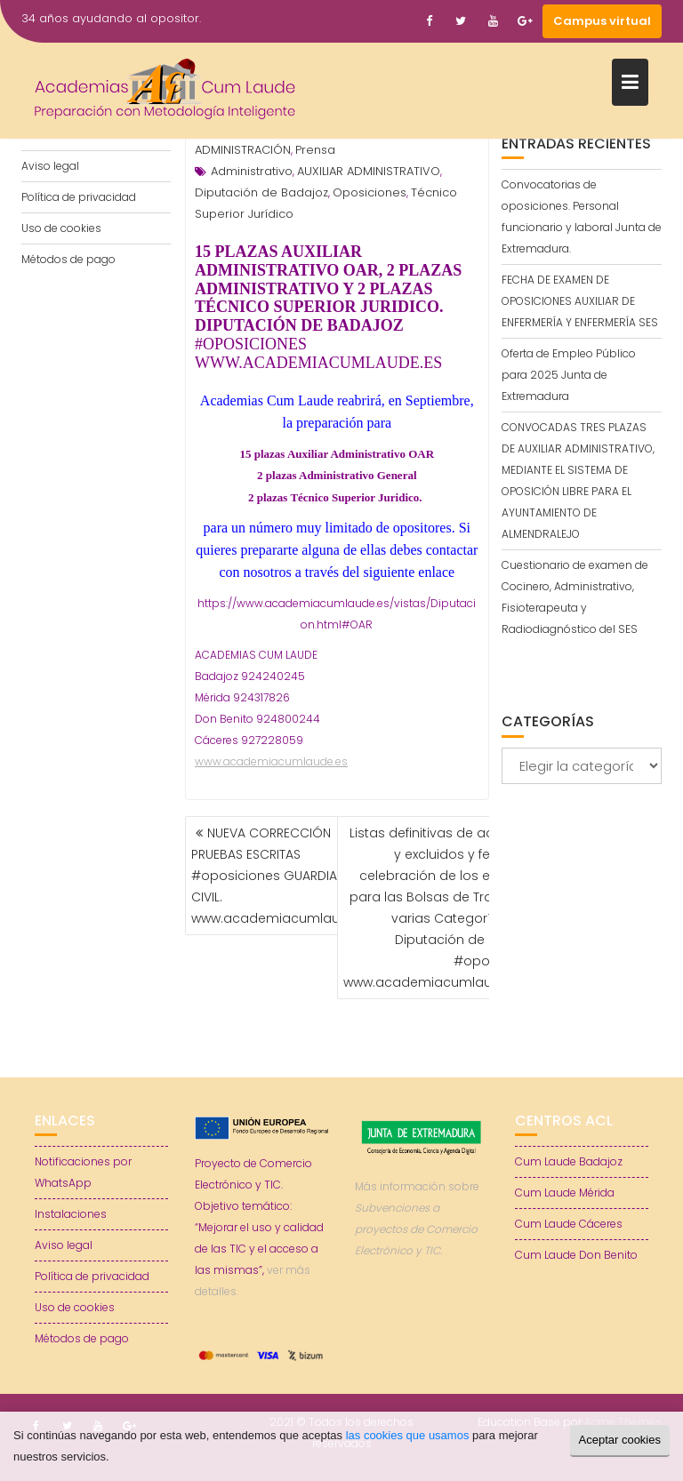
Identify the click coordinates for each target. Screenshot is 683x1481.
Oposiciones (369, 192)
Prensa (315, 149)
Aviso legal (50, 165)
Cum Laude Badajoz (569, 1161)
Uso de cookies (61, 228)
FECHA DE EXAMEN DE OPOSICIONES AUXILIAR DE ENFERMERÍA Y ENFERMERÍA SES (580, 301)
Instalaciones (71, 1213)
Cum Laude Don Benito (576, 1254)
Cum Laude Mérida (565, 1192)
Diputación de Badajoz (261, 192)
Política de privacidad (78, 196)
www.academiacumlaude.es (271, 761)
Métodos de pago (68, 259)
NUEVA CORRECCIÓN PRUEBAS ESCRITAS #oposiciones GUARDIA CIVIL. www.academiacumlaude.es (282, 875)
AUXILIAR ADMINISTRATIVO (368, 171)
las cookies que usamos (408, 1435)
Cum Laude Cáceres (569, 1223)
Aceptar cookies (620, 1439)
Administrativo (252, 171)
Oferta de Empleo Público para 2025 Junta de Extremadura (569, 375)
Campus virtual (602, 20)
